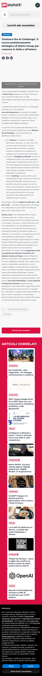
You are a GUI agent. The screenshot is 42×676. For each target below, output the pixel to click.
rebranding (7, 314)
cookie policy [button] (34, 621)
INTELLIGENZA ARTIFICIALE (18, 309)
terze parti (36, 623)
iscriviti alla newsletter (21, 25)
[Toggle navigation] (37, 5)
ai (3, 309)
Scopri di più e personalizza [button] (21, 671)
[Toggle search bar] (5, 14)
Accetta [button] (30, 666)
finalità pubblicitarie (8, 636)
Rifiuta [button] (11, 666)
